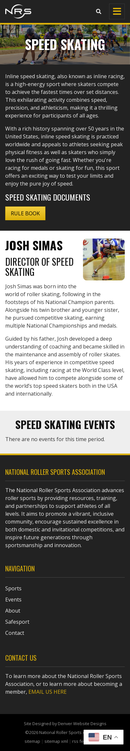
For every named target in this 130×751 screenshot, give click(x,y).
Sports (13, 588)
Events (13, 599)
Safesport (17, 621)
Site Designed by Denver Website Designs (65, 723)
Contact (14, 632)
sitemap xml (56, 741)
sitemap (32, 741)
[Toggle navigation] (117, 11)
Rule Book (25, 213)
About (12, 610)
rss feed (80, 741)
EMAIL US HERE (47, 691)
